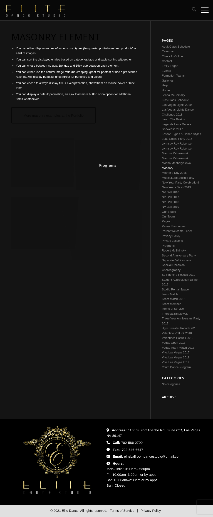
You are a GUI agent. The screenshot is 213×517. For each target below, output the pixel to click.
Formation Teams (173, 75)
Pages (166, 221)
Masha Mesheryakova (176, 163)
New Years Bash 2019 (176, 187)
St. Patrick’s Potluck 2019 (178, 274)
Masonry (167, 168)
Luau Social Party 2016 (177, 138)
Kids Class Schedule (175, 100)
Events (166, 70)
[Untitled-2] (35, 10)
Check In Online (172, 56)
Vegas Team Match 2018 (178, 347)
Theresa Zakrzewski (175, 313)
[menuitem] (191, 10)
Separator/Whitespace (176, 260)
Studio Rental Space (175, 289)
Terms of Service (173, 308)
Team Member (171, 304)
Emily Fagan (170, 66)
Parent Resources (174, 226)
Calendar (168, 51)
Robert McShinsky (174, 250)
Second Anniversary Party (179, 255)
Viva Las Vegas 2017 (176, 352)
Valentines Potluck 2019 (177, 338)
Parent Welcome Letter (177, 231)
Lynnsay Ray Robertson (177, 143)
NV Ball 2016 (170, 192)
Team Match (170, 294)
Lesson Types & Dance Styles (181, 134)
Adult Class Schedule (176, 46)
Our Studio (169, 211)
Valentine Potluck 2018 (177, 333)
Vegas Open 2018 (174, 342)
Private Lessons (172, 240)
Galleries (167, 80)
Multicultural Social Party (178, 177)
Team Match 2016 (173, 299)
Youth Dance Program (176, 367)
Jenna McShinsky (173, 95)
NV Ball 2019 (170, 206)
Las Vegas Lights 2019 (177, 104)
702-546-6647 (132, 450)
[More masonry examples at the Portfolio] (53, 115)
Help (165, 85)
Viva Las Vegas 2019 (176, 362)
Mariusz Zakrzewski (175, 153)
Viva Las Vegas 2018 (176, 357)
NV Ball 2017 (170, 197)
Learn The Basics (173, 119)
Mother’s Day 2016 (174, 172)
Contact (167, 61)
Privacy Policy (171, 236)
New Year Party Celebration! (180, 182)
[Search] (191, 10)
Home (166, 90)
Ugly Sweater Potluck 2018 (179, 328)
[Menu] (202, 10)
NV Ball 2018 (170, 202)
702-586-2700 (132, 443)
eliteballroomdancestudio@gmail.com (152, 456)
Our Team (168, 216)
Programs (168, 245)
